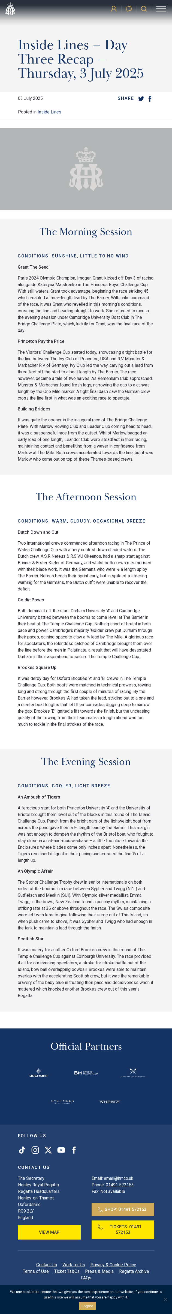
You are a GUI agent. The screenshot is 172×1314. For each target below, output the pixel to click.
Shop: (122, 1209)
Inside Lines (49, 112)
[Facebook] (150, 98)
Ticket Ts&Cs (67, 1271)
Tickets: (120, 1229)
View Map (49, 1232)
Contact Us (46, 1264)
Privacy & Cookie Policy (113, 1264)
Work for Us (73, 1264)
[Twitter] (141, 98)
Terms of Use (36, 1271)
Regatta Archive (134, 1271)
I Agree (87, 1306)
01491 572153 (120, 1184)
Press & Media (99, 1271)
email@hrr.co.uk (118, 1178)
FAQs (86, 1277)
